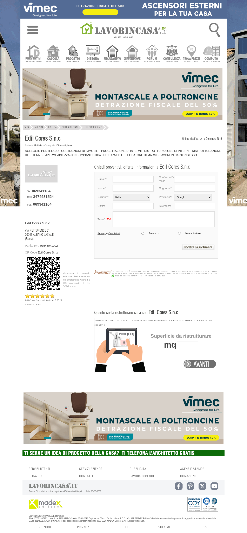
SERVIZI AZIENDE (90, 469)
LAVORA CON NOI (142, 476)
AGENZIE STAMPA (192, 469)
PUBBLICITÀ (138, 469)
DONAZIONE (188, 476)
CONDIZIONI (42, 527)
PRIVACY (83, 527)
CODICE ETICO (124, 527)
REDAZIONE (36, 476)
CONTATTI (86, 476)
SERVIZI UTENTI (39, 469)
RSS (204, 527)
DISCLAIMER (164, 527)
